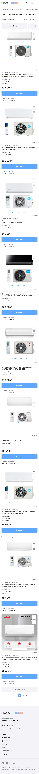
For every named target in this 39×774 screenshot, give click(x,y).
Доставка (5, 741)
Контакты (5, 751)
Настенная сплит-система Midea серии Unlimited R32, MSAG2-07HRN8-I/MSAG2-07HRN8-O (17, 76)
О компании (6, 737)
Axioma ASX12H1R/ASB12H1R (12, 440)
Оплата (4, 744)
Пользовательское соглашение (25, 770)
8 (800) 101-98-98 (10, 721)
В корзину (19, 93)
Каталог (18, 9)
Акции (4, 734)
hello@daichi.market (8, 725)
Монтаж (5, 747)
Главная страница (8, 9)
